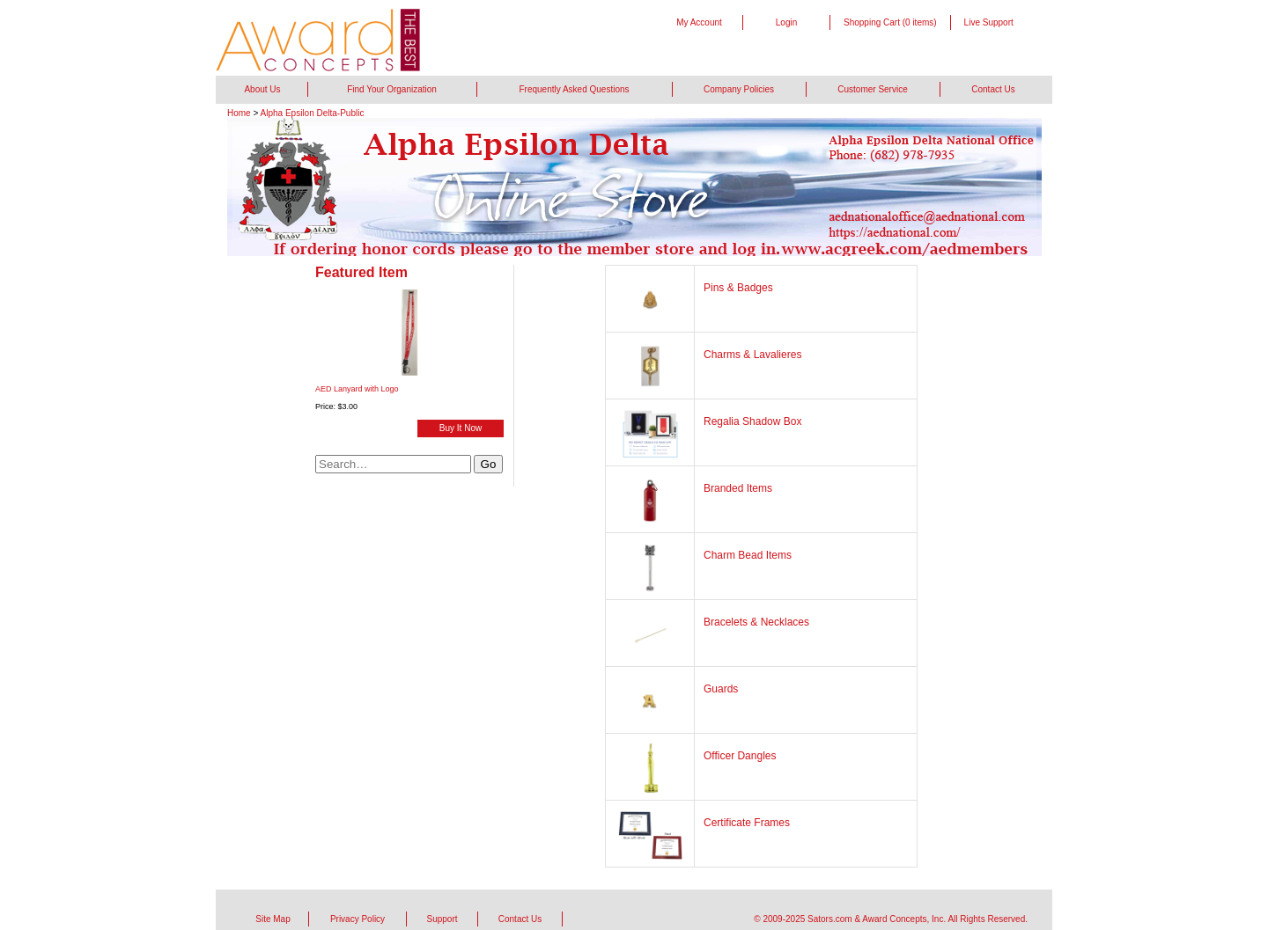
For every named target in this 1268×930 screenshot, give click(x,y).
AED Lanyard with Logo (357, 388)
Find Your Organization (392, 89)
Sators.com (829, 919)
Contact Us (992, 89)
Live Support (989, 22)
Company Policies (739, 89)
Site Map (272, 919)
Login (786, 22)
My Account (699, 22)
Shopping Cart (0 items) (890, 22)
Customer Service (872, 89)
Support (441, 919)
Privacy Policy (357, 919)
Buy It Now (460, 428)
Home (239, 113)
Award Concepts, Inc (902, 919)
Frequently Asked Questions (574, 89)
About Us (262, 89)
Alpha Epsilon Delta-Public (313, 113)
